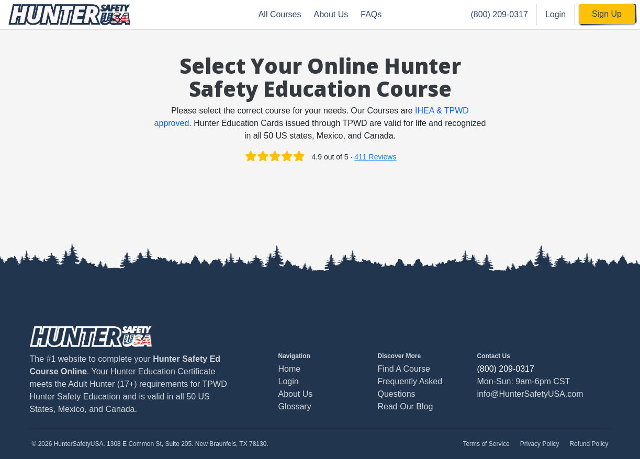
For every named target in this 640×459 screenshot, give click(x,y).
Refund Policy (588, 443)
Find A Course (404, 368)
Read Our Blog (405, 406)
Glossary (294, 406)
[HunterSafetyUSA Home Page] (69, 14)
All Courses (280, 14)
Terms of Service (486, 443)
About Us (330, 14)
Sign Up (607, 13)
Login (555, 14)
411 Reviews (375, 157)
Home (289, 368)
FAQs (371, 14)
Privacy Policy (539, 443)
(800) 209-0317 (499, 14)
